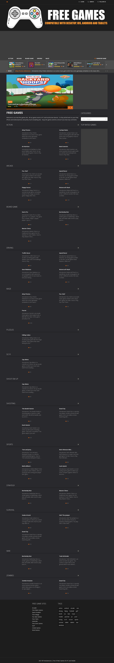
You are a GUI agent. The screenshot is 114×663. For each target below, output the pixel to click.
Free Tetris (35, 619)
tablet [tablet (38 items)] (66, 622)
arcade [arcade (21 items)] (73, 608)
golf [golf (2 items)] (77, 611)
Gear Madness (26, 269)
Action (10, 58)
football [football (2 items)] (71, 611)
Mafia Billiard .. (26, 466)
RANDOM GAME (101, 58)
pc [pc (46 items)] (72, 617)
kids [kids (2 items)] (69, 614)
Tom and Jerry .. (27, 449)
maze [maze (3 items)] (73, 614)
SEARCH (92, 1)
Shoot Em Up (12, 379)
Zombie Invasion (27, 581)
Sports (10, 102)
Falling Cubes (26, 335)
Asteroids (35, 621)
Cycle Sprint (96, 63)
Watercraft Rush (64, 187)
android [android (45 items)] (66, 608)
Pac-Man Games (37, 617)
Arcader (34, 608)
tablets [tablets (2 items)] (72, 622)
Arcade (19, 58)
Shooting (10, 403)
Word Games (36, 630)
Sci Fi (8, 354)
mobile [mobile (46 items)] (61, 617)
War (8, 551)
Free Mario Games (37, 610)
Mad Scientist (63, 146)
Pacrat (24, 310)
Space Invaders (36, 612)
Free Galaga (35, 614)
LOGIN (82, 1)
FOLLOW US (102, 1)
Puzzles (10, 330)
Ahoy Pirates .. (26, 130)
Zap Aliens (25, 359)
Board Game (29, 58)
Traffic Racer (26, 253)
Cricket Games (36, 628)
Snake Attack (26, 515)
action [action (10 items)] (60, 608)
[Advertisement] (57, 43)
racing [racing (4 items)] (60, 619)
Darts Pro (25, 212)
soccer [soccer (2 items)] (71, 619)
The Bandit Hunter (28, 408)
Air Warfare (25, 146)
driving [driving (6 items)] (61, 611)
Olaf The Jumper (64, 515)
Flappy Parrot (26, 187)
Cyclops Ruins (63, 130)
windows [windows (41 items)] (61, 625)
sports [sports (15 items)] (76, 619)
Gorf (33, 626)
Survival (10, 510)
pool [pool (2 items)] (76, 617)
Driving (39, 58)
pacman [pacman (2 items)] (67, 617)
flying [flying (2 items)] (66, 611)
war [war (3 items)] (77, 622)
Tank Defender (64, 556)
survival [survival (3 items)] (61, 622)
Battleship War (64, 212)
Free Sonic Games (37, 623)
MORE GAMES (78, 125)
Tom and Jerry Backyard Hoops (22, 104)
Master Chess (26, 228)
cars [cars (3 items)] (78, 608)
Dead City (62, 408)
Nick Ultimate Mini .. (65, 449)
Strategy (10, 485)
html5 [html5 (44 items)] (60, 614)
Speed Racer (63, 171)
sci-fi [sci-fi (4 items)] (65, 619)
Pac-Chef (37, 63)
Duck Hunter (26, 425)
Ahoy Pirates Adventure (23, 71)
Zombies (10, 575)
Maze (47, 58)
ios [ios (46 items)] (65, 614)
